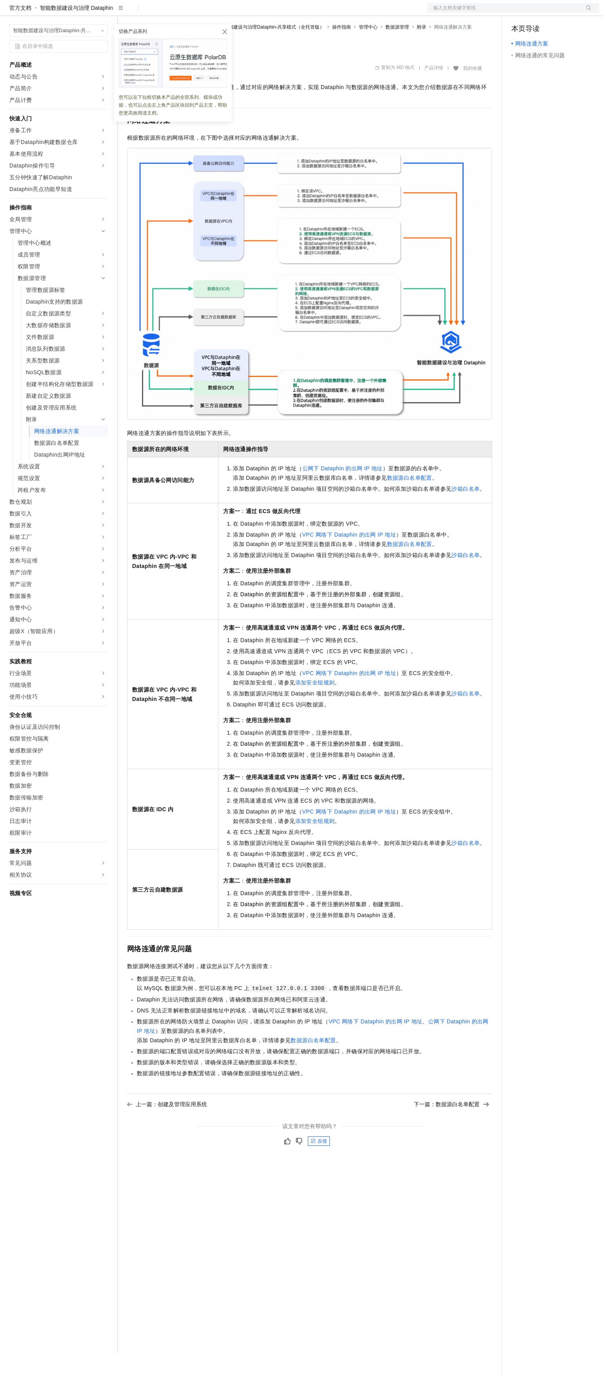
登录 (586, 12)
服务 (231, 12)
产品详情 (433, 93)
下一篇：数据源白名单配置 (451, 1129)
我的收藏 (472, 93)
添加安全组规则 (315, 707)
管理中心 (368, 52)
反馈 (319, 1166)
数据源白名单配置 (409, 503)
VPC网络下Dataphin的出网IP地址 (349, 560)
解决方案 (126, 12)
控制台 (539, 12)
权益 (150, 12)
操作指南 (341, 52)
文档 (503, 12)
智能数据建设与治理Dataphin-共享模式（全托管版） (269, 52)
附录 (421, 52)
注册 (557, 12)
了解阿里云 (258, 12)
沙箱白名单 (465, 514)
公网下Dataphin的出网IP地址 (342, 493)
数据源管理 (397, 52)
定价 (169, 12)
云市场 (191, 12)
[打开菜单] (12, 12)
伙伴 (212, 12)
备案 (520, 12)
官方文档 (20, 33)
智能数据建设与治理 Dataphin (76, 33)
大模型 (80, 12)
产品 (101, 12)
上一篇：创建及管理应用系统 (167, 1129)
